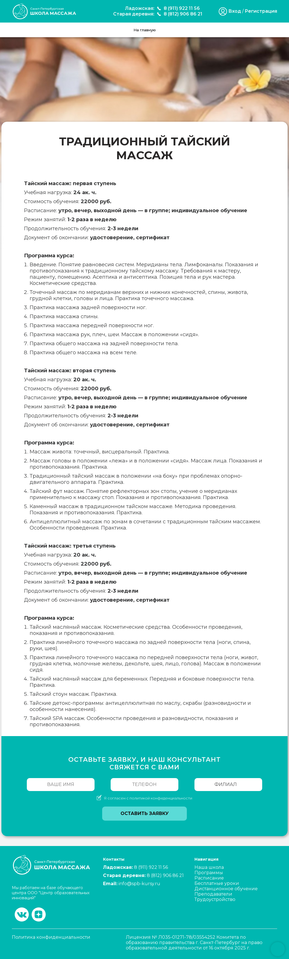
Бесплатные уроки (216, 883)
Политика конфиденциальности (51, 937)
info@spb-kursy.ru (139, 883)
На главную (144, 30)
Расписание (209, 878)
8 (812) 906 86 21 (183, 14)
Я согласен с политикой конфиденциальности (148, 798)
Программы (208, 872)
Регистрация (261, 11)
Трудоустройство (214, 899)
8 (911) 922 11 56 (182, 8)
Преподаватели (213, 894)
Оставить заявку (145, 813)
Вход (234, 11)
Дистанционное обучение (226, 888)
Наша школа (209, 867)
